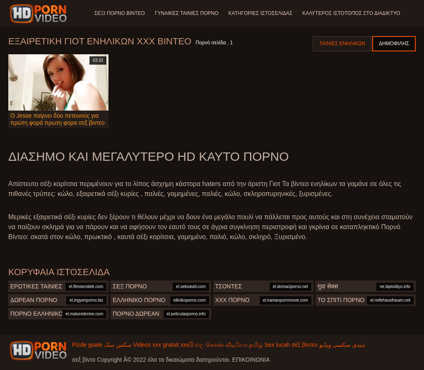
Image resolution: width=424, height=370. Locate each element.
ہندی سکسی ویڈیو (342, 344)
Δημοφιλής (394, 43)
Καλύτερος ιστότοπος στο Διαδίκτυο (351, 13)
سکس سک (118, 344)
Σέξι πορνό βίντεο (119, 13)
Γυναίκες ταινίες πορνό (187, 13)
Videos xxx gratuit (156, 344)
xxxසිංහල (192, 344)
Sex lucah (277, 344)
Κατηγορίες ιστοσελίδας (261, 13)
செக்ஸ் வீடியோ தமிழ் (234, 344)
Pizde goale (87, 344)
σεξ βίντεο (305, 344)
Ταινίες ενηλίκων (342, 43)
